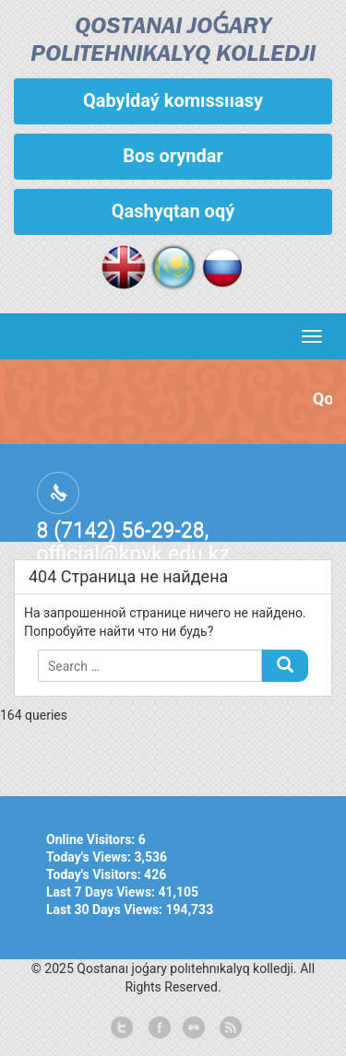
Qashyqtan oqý (173, 211)
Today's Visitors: (95, 874)
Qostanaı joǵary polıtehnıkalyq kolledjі (173, 41)
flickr (193, 1028)
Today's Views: (90, 857)
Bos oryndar (173, 156)
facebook (158, 1028)
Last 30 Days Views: (106, 909)
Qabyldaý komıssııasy (173, 100)
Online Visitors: (92, 839)
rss (229, 1028)
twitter (122, 1028)
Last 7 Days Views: (102, 892)
